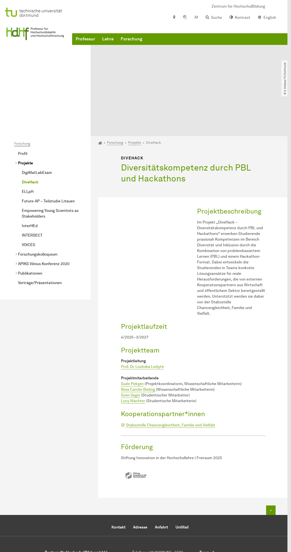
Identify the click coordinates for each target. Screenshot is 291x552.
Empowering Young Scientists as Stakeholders (50, 167)
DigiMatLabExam (37, 126)
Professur (85, 47)
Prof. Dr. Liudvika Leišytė (142, 321)
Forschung (131, 47)
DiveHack (30, 136)
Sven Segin (130, 349)
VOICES (28, 199)
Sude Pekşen (132, 338)
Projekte (25, 117)
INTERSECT (32, 189)
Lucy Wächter (133, 355)
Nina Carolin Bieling (138, 343)
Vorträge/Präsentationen (40, 237)
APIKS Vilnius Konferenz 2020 (43, 218)
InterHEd (30, 180)
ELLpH (27, 145)
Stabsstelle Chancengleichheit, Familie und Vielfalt (170, 379)
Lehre (108, 47)
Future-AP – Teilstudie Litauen (48, 155)
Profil (22, 107)
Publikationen (30, 227)
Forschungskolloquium (37, 208)
